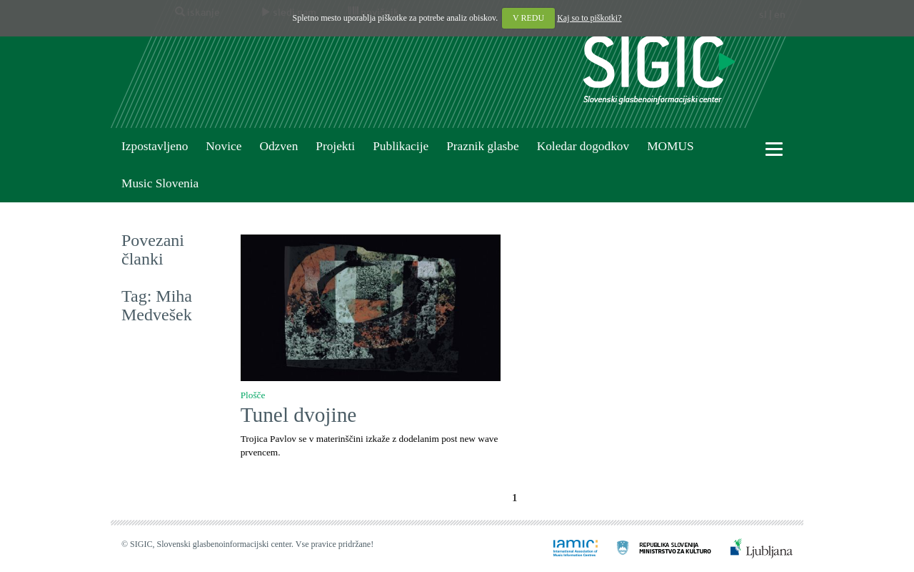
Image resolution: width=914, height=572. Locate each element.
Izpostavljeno (154, 146)
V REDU (528, 18)
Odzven (278, 146)
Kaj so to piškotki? (589, 18)
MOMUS (670, 146)
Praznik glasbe (482, 146)
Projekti (335, 146)
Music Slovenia (160, 183)
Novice (223, 146)
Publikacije (400, 146)
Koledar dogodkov (583, 146)
